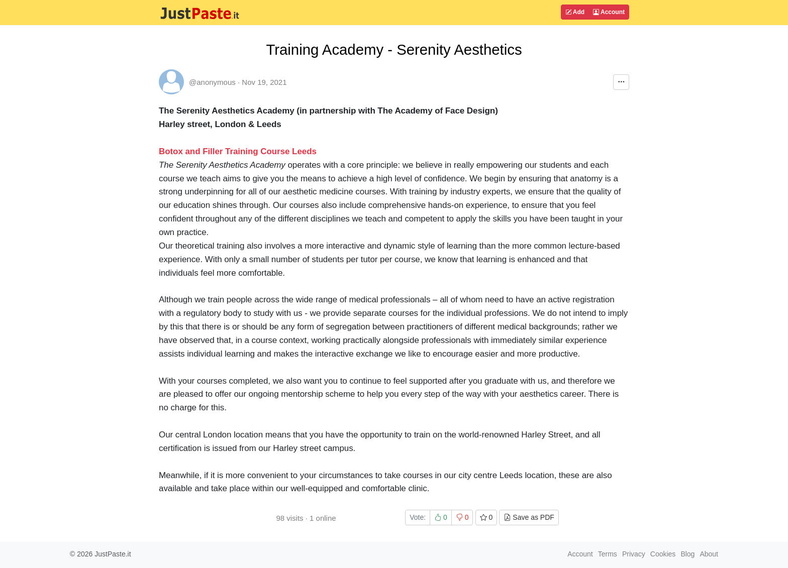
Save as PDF (529, 517)
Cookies (663, 554)
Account (609, 12)
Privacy (633, 554)
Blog (687, 554)
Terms (607, 554)
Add (574, 12)
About (709, 554)
